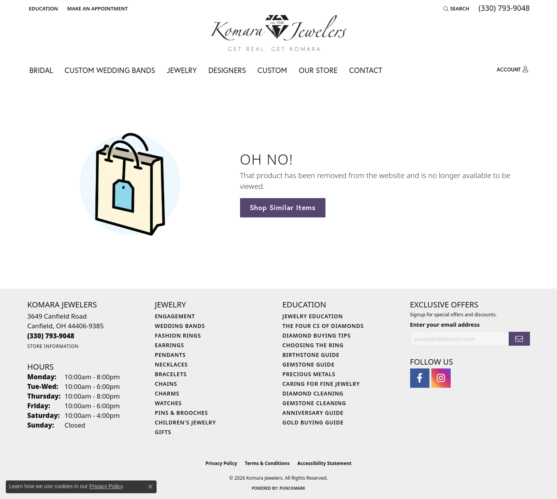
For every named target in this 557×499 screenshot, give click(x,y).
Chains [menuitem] (166, 383)
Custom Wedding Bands (110, 70)
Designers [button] (227, 70)
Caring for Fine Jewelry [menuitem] (321, 383)
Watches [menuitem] (168, 403)
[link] (97, 8)
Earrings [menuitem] (169, 345)
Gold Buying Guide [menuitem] (313, 422)
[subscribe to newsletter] (519, 339)
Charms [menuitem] (167, 393)
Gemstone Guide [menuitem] (309, 364)
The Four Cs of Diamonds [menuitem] (323, 325)
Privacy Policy (221, 463)
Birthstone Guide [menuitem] (311, 354)
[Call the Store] (51, 335)
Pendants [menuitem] (170, 354)
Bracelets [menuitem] (171, 374)
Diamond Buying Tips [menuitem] (317, 335)
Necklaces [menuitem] (171, 364)
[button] (42, 8)
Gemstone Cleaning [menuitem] (314, 403)
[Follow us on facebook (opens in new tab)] (419, 378)
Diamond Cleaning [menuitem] (313, 393)
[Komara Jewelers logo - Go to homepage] (278, 33)
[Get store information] (53, 346)
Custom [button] (272, 70)
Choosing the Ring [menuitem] (313, 345)
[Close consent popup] (150, 486)
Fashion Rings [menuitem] (178, 335)
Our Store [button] (318, 70)
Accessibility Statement (324, 463)
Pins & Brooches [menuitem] (181, 412)
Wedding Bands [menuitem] (180, 325)
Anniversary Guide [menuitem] (313, 412)
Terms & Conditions (267, 463)
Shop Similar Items (283, 207)
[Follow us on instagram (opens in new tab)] (441, 378)
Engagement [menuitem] (175, 316)
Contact (365, 70)
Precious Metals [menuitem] (309, 374)
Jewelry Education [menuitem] (313, 316)
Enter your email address (445, 324)
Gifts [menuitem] (163, 432)
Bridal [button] (41, 70)
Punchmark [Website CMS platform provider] (292, 488)
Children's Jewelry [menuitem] (185, 422)
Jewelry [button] (182, 70)
